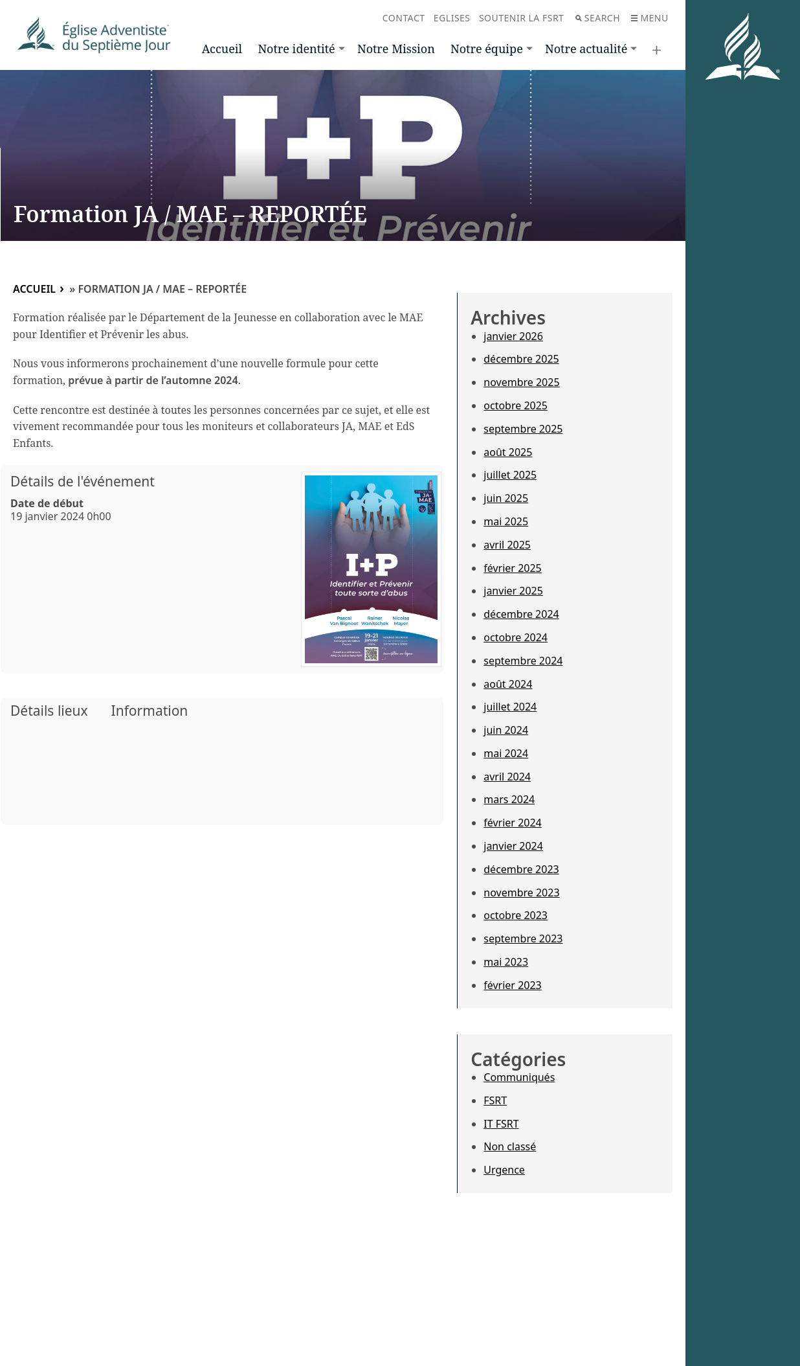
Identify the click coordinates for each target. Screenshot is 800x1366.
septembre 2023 (522, 938)
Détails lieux (49, 710)
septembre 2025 (522, 429)
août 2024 (507, 684)
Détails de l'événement (82, 481)
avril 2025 (507, 545)
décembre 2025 (521, 359)
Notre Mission (396, 48)
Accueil (222, 48)
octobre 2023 (515, 915)
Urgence (504, 1170)
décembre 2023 (521, 869)
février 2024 (512, 822)
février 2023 (512, 985)
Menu (649, 18)
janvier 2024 (513, 846)
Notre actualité (586, 48)
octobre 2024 (515, 637)
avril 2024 (507, 776)
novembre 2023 (521, 892)
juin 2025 (505, 498)
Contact (404, 18)
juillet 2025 (510, 475)
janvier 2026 (513, 336)
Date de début (46, 503)
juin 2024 (505, 730)
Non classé (509, 1146)
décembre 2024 (521, 614)
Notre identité (296, 48)
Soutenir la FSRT (521, 18)
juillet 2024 (510, 707)
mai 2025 (505, 521)
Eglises (452, 18)
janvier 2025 (513, 591)
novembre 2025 (521, 382)
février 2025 (512, 568)
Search (597, 18)
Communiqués (519, 1077)
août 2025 (507, 452)
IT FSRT (500, 1124)
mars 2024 (509, 799)
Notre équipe (486, 48)
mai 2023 (505, 962)
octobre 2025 (515, 405)
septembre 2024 (522, 661)
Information (149, 710)
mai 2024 (505, 753)
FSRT (495, 1100)
